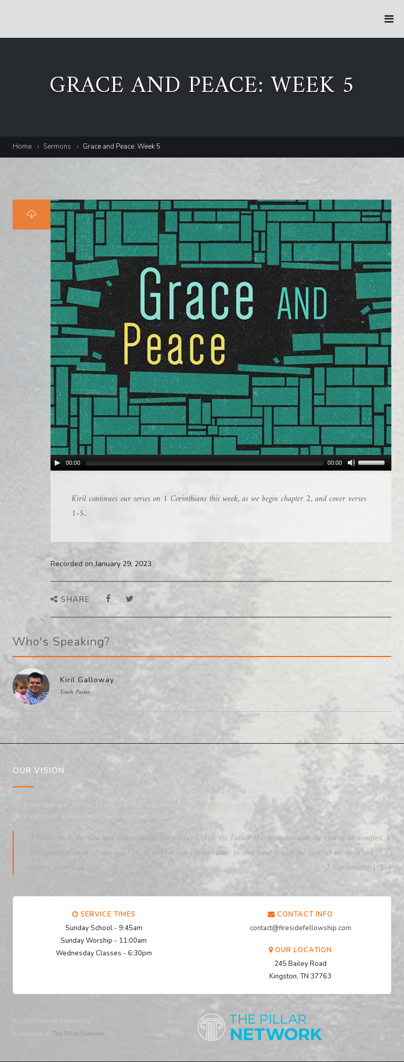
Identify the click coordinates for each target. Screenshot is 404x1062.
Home (22, 146)
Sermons (57, 146)
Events (345, 1021)
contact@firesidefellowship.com (300, 928)
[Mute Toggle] (351, 463)
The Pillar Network (78, 1033)
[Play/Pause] (57, 463)
